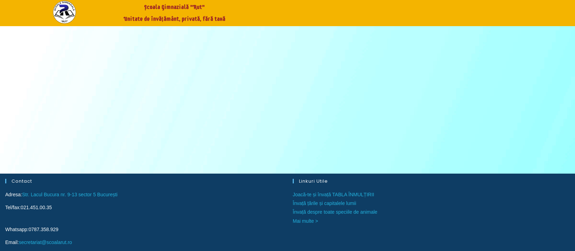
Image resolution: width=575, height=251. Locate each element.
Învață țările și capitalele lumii (324, 56)
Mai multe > (305, 73)
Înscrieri (398, 10)
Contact (517, 10)
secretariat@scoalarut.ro (45, 95)
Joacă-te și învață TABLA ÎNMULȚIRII (333, 47)
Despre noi (474, 10)
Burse (433, 10)
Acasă (362, 10)
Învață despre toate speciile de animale (335, 65)
